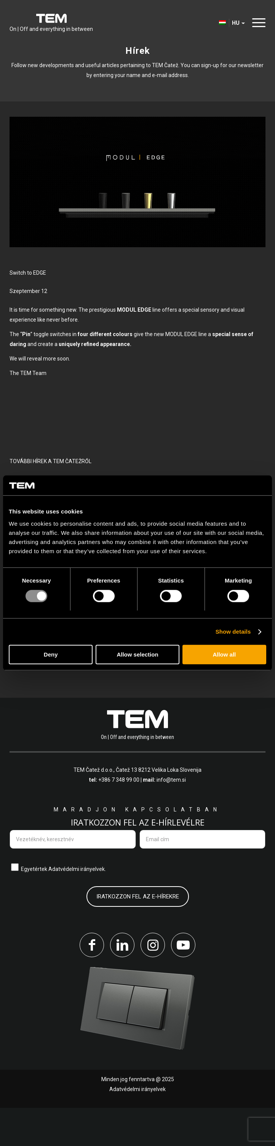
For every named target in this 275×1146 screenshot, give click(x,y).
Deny (51, 655)
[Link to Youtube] (183, 983)
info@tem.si (171, 818)
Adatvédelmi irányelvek (137, 1127)
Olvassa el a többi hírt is (61, 682)
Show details (233, 631)
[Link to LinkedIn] (122, 983)
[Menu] (256, 23)
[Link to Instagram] (153, 983)
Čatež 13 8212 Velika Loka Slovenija (158, 808)
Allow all (224, 655)
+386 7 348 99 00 (118, 818)
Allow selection (137, 655)
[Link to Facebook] (92, 983)
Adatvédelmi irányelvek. (77, 907)
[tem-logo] (51, 23)
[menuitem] (256, 23)
